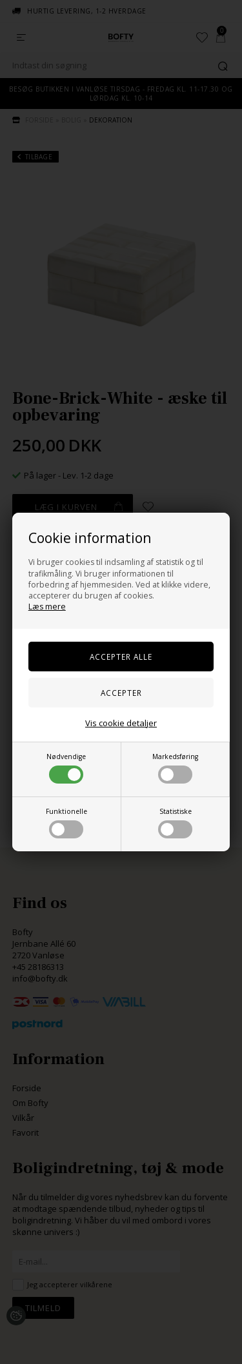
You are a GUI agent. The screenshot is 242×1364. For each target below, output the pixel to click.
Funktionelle (66, 822)
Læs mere (47, 606)
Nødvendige (66, 768)
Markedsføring (175, 768)
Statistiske (175, 822)
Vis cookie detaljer (121, 723)
